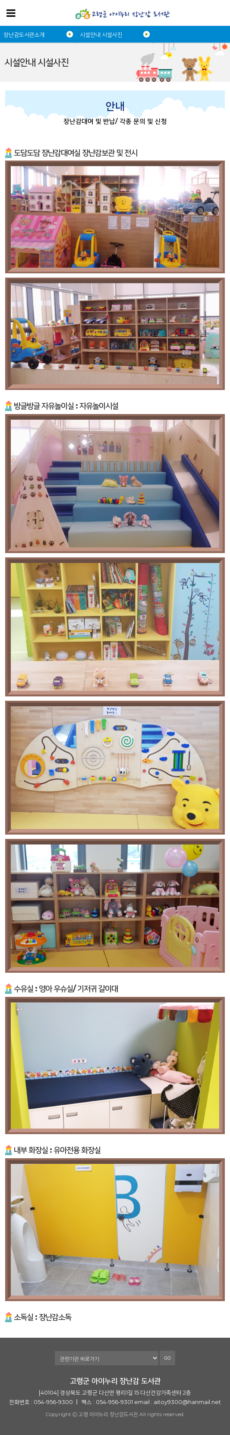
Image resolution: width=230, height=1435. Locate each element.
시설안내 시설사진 (101, 34)
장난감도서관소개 (24, 34)
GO (167, 1358)
